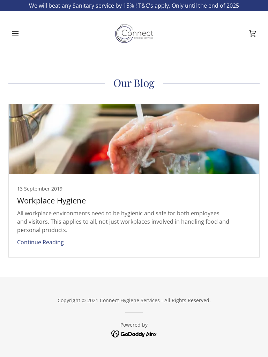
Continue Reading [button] (40, 242)
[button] (27, 33)
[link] (134, 33)
